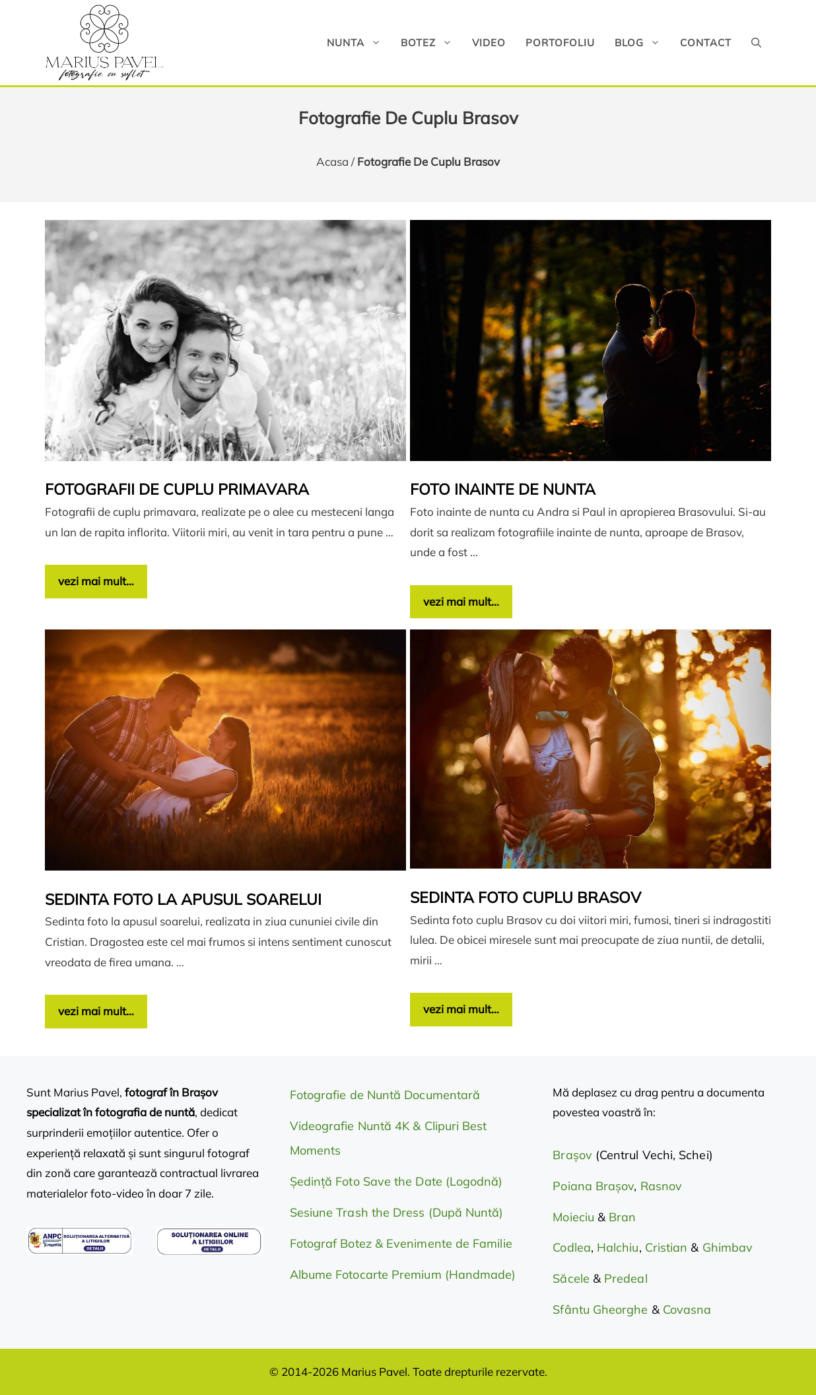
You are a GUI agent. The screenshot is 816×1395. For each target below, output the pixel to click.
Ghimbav (727, 1247)
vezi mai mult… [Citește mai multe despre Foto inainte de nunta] (461, 601)
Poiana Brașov (593, 1186)
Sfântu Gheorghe (600, 1309)
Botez (431, 42)
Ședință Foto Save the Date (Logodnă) (396, 1181)
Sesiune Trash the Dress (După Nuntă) (397, 1212)
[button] (756, 42)
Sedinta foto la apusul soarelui (183, 899)
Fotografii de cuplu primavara (177, 489)
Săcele (573, 1278)
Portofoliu (560, 42)
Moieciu (573, 1217)
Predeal (626, 1278)
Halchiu (618, 1247)
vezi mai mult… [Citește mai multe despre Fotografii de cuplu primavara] (96, 581)
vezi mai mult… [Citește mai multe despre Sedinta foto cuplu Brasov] (461, 1009)
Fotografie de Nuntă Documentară (385, 1094)
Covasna (687, 1309)
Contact (705, 42)
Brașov (574, 1154)
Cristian (666, 1247)
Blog (642, 42)
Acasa (332, 161)
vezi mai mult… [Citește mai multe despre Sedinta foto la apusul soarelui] (96, 1011)
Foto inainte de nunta (502, 489)
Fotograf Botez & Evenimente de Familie (401, 1243)
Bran (622, 1217)
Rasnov (661, 1186)
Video (489, 42)
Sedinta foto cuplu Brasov (525, 897)
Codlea (571, 1247)
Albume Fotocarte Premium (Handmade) (403, 1274)
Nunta (359, 42)
